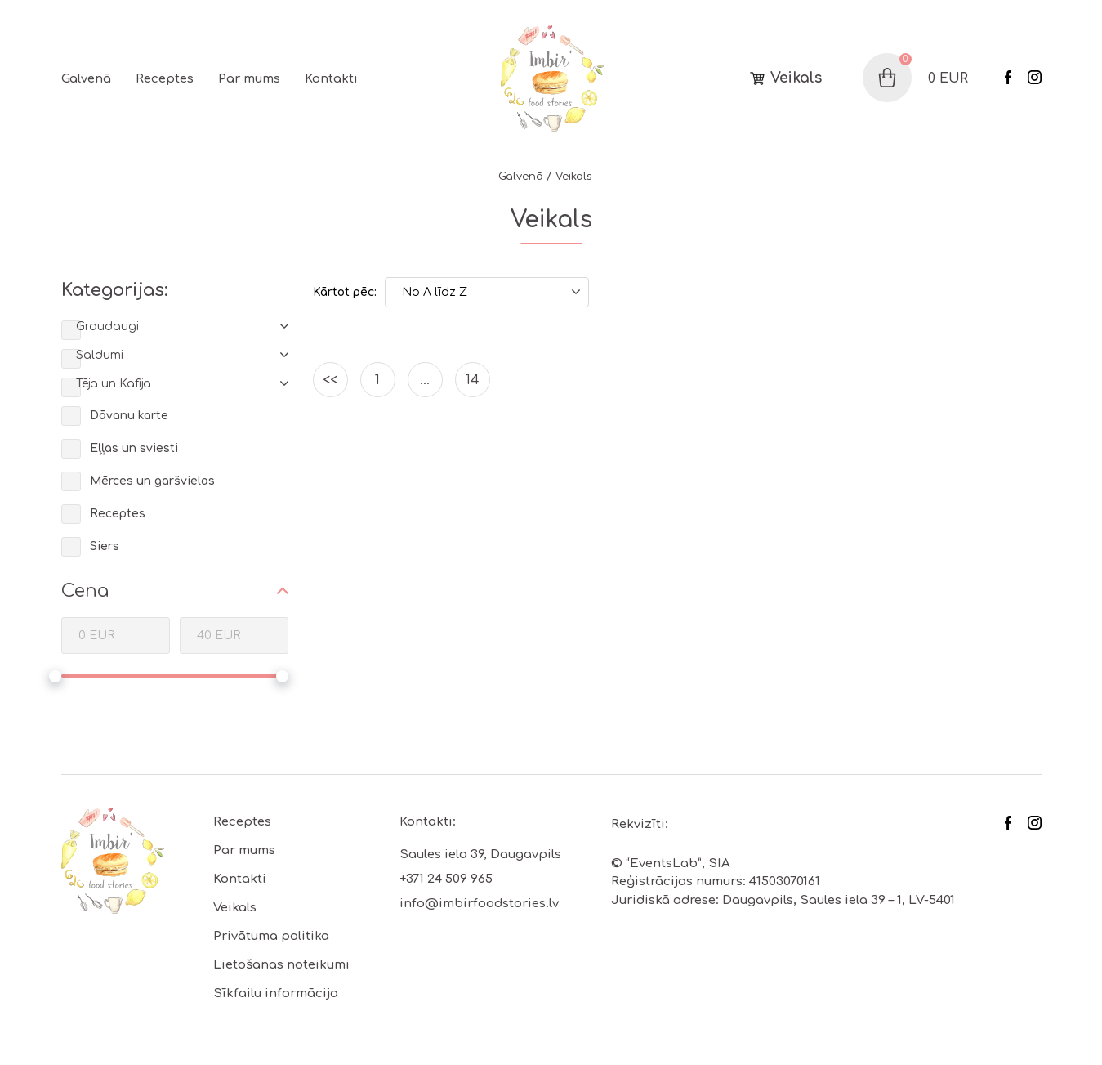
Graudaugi (107, 326)
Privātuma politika (271, 936)
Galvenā (86, 79)
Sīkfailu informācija (275, 993)
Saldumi (99, 355)
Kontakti (331, 79)
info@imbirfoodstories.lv (479, 904)
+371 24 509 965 (446, 879)
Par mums (249, 79)
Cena (85, 591)
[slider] (55, 676)
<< (330, 380)
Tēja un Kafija (113, 384)
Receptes (165, 79)
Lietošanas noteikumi (281, 965)
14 (473, 380)
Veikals (796, 78)
